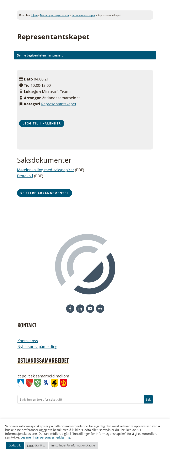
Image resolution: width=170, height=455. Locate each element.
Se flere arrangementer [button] (44, 193)
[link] (21, 384)
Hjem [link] (34, 15)
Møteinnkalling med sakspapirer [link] (45, 169)
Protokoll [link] (25, 175)
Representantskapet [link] (83, 15)
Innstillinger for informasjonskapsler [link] (73, 445)
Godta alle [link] (15, 445)
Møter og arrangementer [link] (54, 15)
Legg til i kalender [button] (41, 123)
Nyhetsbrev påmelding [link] (37, 346)
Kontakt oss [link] (27, 340)
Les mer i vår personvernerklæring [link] (45, 437)
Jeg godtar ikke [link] (36, 445)
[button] (70, 308)
